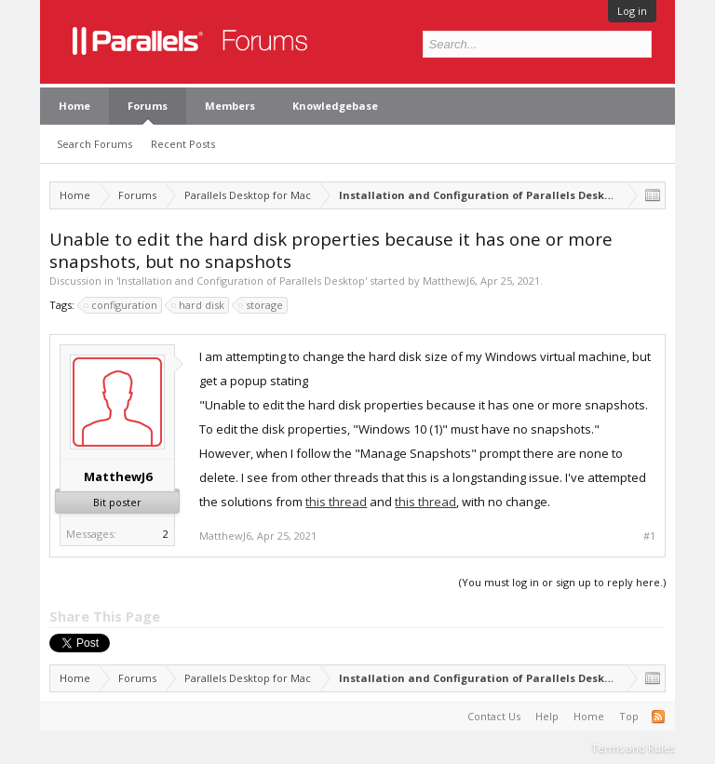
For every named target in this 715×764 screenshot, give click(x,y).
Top (629, 716)
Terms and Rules (633, 748)
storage (261, 305)
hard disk (198, 305)
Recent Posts (183, 144)
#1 (649, 536)
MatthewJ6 (449, 281)
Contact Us (493, 716)
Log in (632, 11)
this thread (336, 501)
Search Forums (94, 144)
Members (230, 106)
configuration (121, 305)
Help (547, 716)
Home (74, 106)
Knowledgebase (335, 106)
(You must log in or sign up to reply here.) (562, 582)
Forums (148, 106)
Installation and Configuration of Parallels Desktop (241, 281)
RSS (658, 716)
